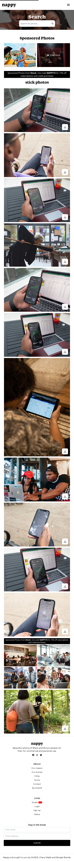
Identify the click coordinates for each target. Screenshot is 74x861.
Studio (35, 802)
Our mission (37, 768)
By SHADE (37, 788)
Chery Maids (45, 857)
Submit (37, 843)
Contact (37, 784)
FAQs (37, 776)
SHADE (34, 857)
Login (37, 806)
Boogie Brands (63, 857)
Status (37, 814)
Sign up (37, 810)
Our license (37, 772)
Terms (37, 780)
